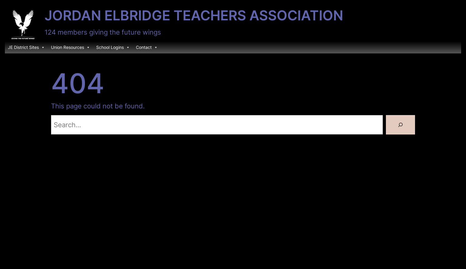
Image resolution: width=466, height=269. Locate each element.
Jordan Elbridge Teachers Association (194, 15)
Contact (147, 47)
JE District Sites (26, 47)
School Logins (113, 47)
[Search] (400, 124)
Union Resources (70, 47)
